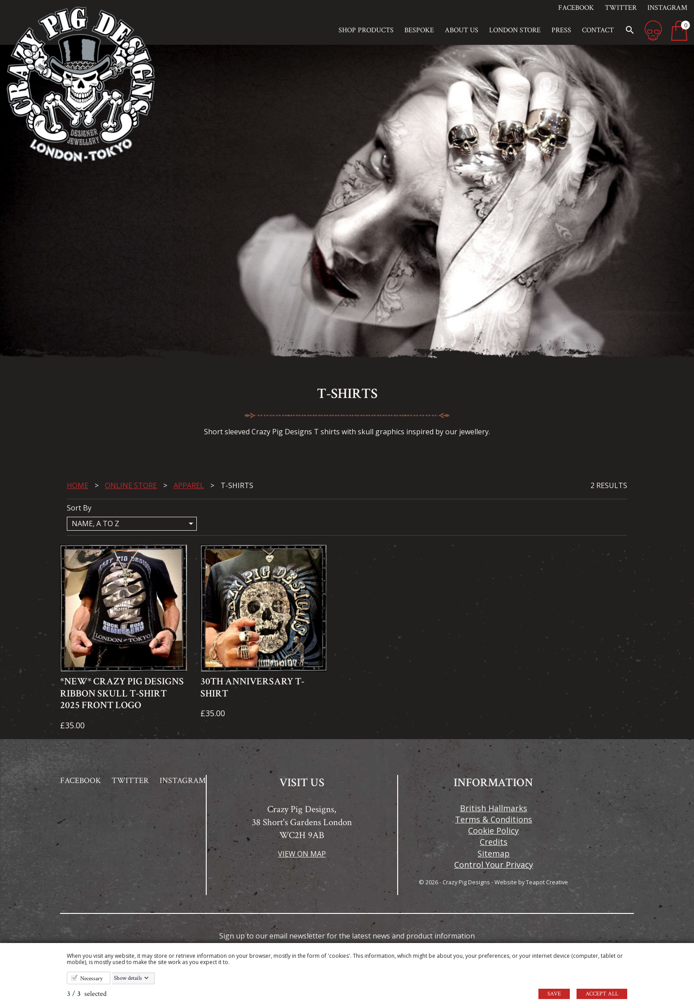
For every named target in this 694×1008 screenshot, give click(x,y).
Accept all (602, 994)
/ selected (87, 994)
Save (554, 994)
